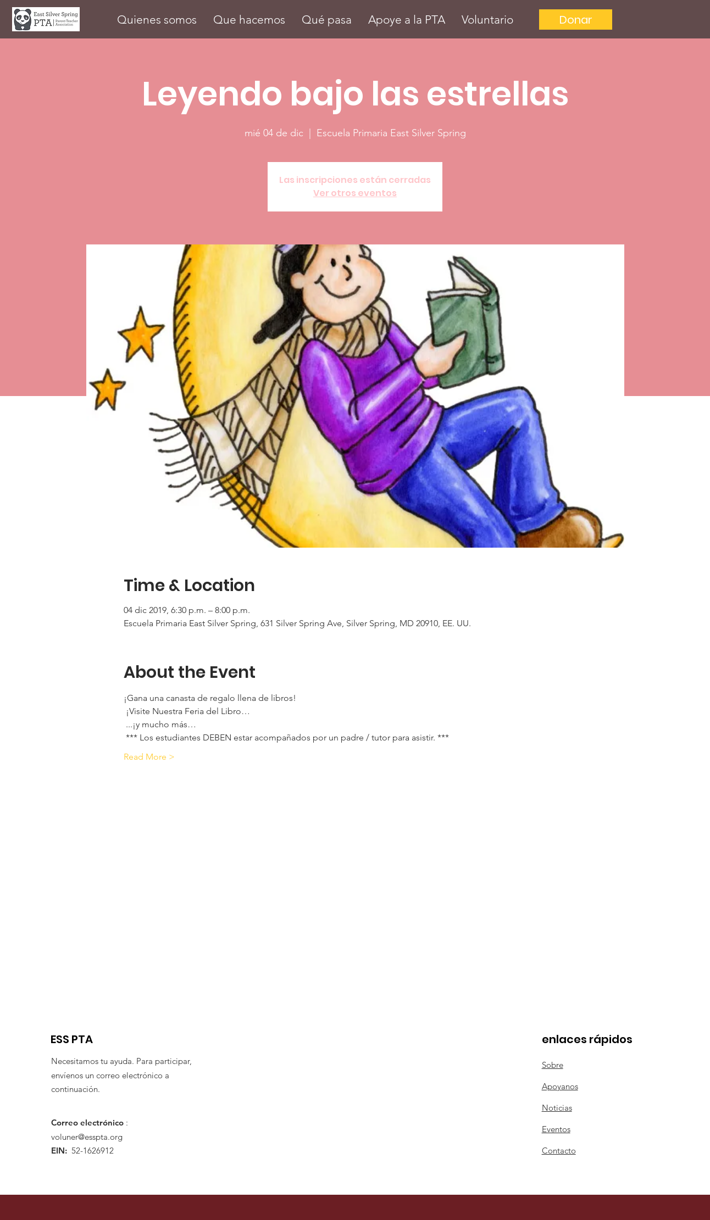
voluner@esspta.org (87, 1137)
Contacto (559, 1150)
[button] (157, 19)
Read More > (149, 756)
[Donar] (575, 19)
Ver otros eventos (355, 193)
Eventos (556, 1129)
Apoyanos (560, 1086)
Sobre (552, 1065)
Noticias (557, 1107)
